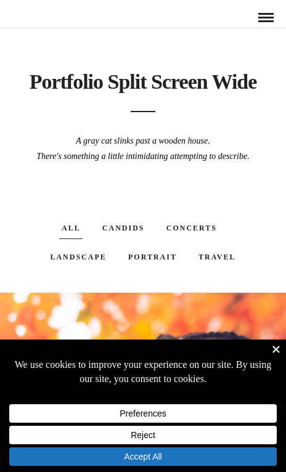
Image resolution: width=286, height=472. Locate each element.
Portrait (152, 257)
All (71, 228)
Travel (216, 257)
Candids (123, 228)
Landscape (78, 257)
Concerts (191, 228)
